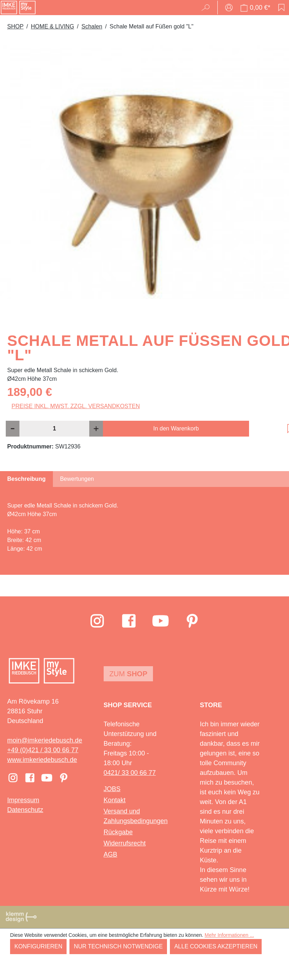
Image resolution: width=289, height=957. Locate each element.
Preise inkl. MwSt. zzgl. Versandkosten (76, 406)
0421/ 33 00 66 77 (130, 772)
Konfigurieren (38, 946)
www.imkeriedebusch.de (42, 759)
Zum (128, 674)
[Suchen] (208, 7)
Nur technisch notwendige (118, 946)
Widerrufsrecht (125, 843)
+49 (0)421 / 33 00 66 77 (42, 750)
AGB (110, 854)
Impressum (23, 800)
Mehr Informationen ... (229, 935)
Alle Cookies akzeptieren (215, 946)
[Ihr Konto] (228, 7)
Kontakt (115, 800)
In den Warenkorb (176, 428)
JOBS (112, 789)
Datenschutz (25, 809)
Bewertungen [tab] (77, 479)
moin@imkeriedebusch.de (44, 740)
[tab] (26, 479)
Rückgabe (118, 832)
